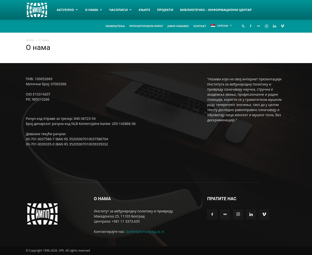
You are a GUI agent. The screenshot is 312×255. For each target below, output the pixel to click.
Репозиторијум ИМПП (146, 26)
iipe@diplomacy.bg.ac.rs (145, 231)
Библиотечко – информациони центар (216, 10)
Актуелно (67, 10)
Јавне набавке (178, 26)
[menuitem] (221, 25)
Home (30, 40)
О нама (93, 10)
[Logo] (39, 9)
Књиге (144, 10)
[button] (243, 26)
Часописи (120, 10)
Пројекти (165, 10)
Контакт (200, 26)
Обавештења (115, 26)
